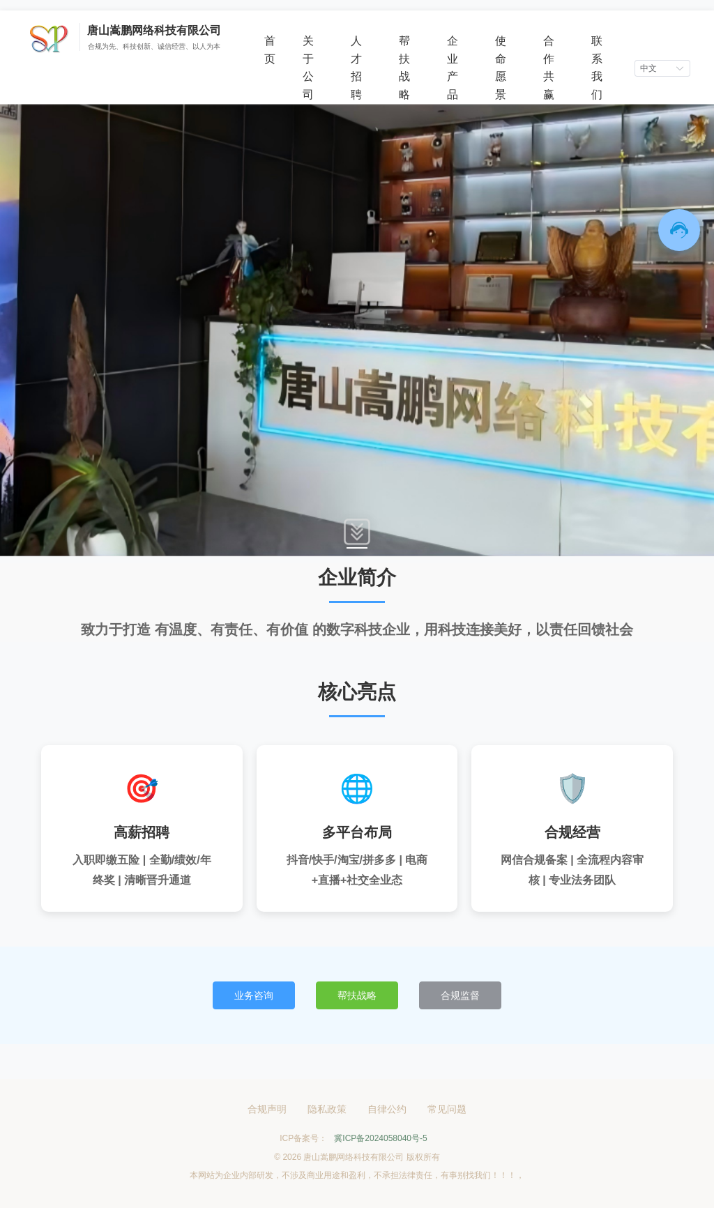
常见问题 (446, 1109)
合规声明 (267, 1109)
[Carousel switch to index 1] (357, 548)
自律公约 (387, 1109)
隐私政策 (327, 1109)
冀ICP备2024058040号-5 (380, 1138)
